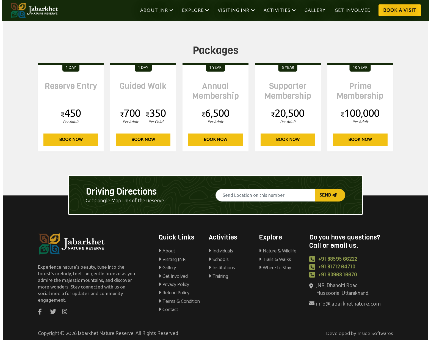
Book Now (71, 139)
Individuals (221, 251)
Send (328, 194)
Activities (280, 10)
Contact (168, 310)
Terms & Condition (179, 301)
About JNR (159, 10)
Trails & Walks (275, 259)
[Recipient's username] (265, 195)
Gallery (315, 10)
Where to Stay (275, 268)
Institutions (222, 268)
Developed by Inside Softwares (359, 333)
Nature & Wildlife (277, 251)
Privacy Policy (174, 285)
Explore (195, 10)
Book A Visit (399, 10)
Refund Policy (174, 293)
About (167, 251)
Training (218, 276)
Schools (219, 259)
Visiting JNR (236, 10)
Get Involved (353, 10)
